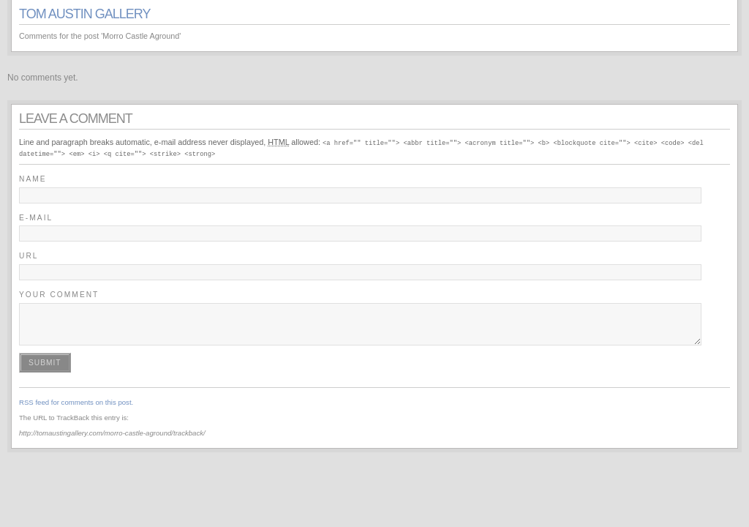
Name (33, 178)
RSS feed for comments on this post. (76, 401)
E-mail (36, 217)
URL (29, 255)
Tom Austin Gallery (84, 14)
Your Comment (59, 294)
